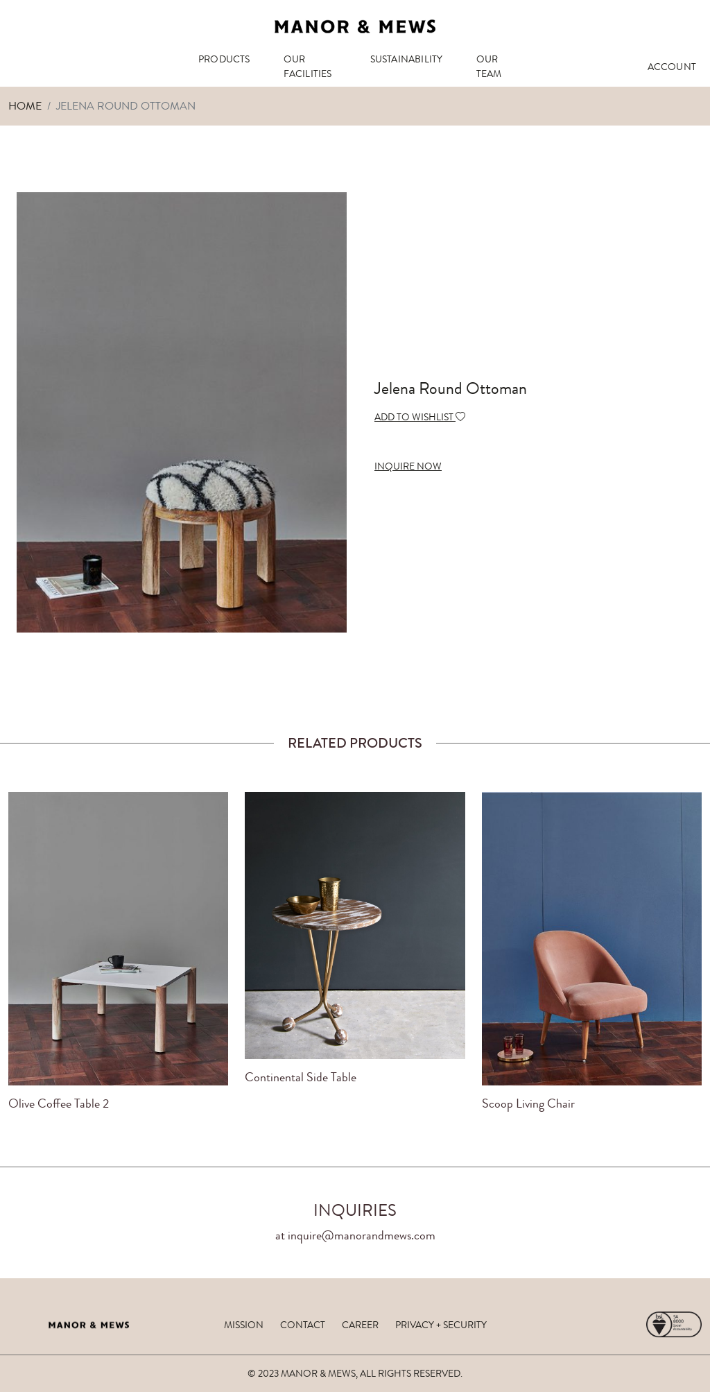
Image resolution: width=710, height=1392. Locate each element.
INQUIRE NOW (408, 466)
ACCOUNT (672, 67)
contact (302, 1325)
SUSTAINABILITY (406, 59)
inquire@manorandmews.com (361, 1235)
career (360, 1325)
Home (25, 106)
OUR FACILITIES (308, 66)
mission (243, 1325)
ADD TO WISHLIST (419, 417)
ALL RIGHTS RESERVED (410, 1373)
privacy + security (441, 1325)
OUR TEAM (489, 66)
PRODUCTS (224, 59)
